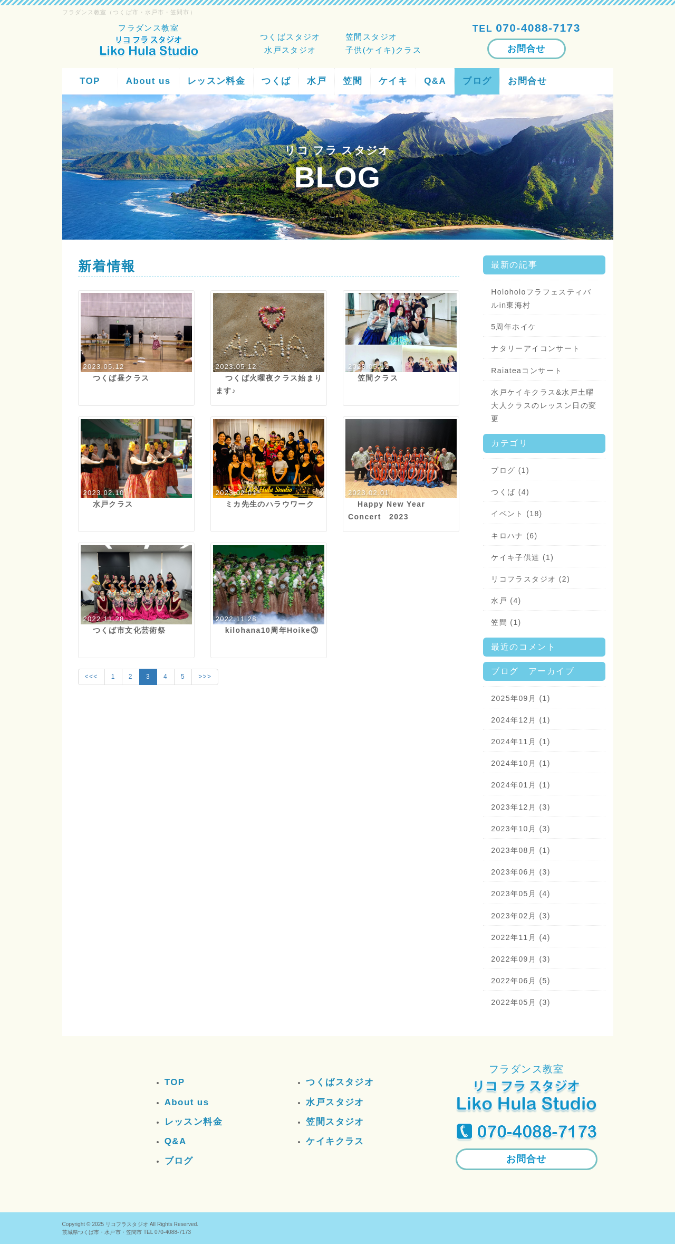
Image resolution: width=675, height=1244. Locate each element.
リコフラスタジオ (126, 1224)
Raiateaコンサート (526, 370)
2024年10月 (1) (521, 763)
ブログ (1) (510, 470)
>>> (204, 676)
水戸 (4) (506, 600)
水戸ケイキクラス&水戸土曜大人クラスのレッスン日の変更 (543, 405)
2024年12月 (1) (521, 720)
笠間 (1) (506, 622)
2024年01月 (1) (521, 785)
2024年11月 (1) (521, 741)
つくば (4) (510, 492)
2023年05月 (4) (521, 893)
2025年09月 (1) (521, 698)
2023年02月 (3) (521, 915)
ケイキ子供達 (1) (522, 557)
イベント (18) (516, 513)
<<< (91, 676)
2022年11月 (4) (521, 937)
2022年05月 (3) (521, 1002)
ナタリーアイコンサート (535, 348)
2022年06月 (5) (521, 980)
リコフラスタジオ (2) (530, 579)
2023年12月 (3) (521, 807)
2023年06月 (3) (521, 872)
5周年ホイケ (513, 326)
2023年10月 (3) (521, 828)
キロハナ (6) (514, 535)
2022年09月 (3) (521, 959)
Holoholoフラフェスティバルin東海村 (541, 298)
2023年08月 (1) (521, 850)
